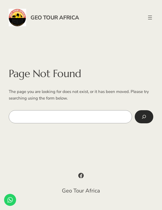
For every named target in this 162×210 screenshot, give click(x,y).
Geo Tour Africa (55, 17)
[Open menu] (150, 17)
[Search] (144, 116)
